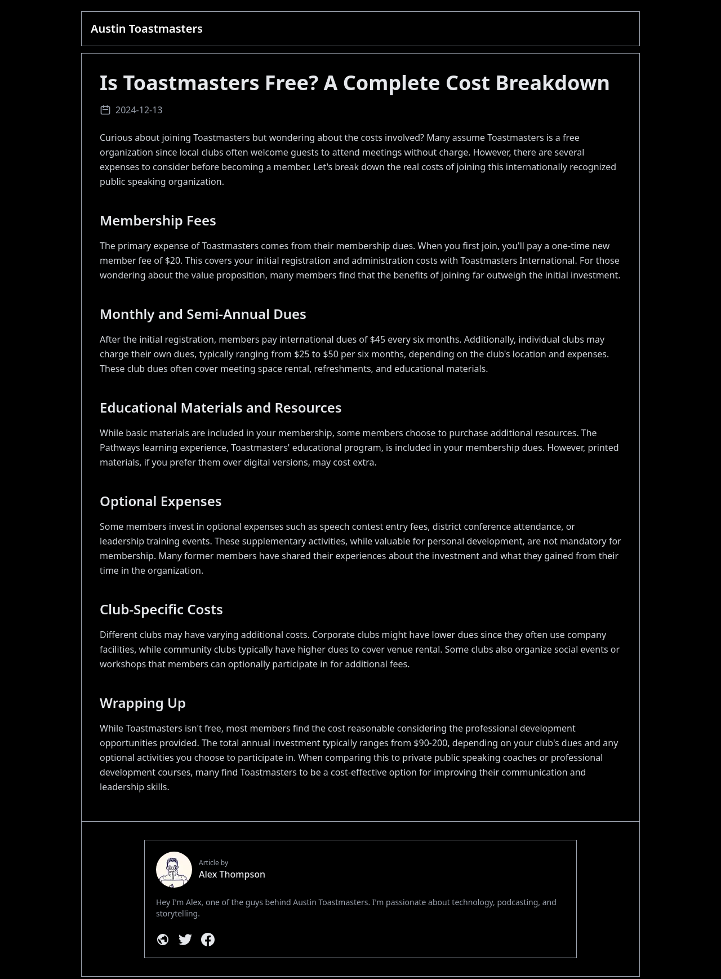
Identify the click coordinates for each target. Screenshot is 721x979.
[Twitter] (185, 939)
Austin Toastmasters (147, 28)
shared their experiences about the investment (380, 556)
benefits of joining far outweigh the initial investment (505, 275)
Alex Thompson (232, 874)
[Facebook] (208, 939)
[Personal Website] (163, 939)
